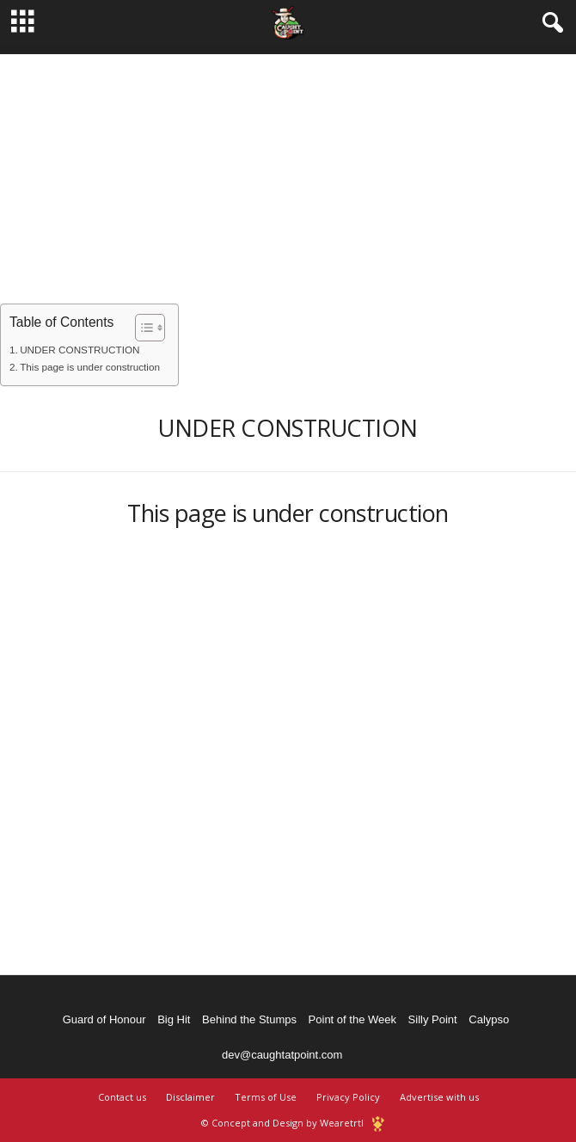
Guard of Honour (104, 1019)
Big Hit (173, 1019)
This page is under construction (90, 366)
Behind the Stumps (249, 1019)
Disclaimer (190, 1096)
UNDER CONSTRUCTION (79, 349)
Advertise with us (439, 1096)
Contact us (122, 1096)
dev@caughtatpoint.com (282, 1054)
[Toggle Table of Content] (141, 327)
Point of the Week (352, 1019)
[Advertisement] (288, 174)
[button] (549, 23)
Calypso (489, 1019)
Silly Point (432, 1019)
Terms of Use (266, 1096)
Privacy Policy (348, 1096)
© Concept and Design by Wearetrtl (282, 1122)
